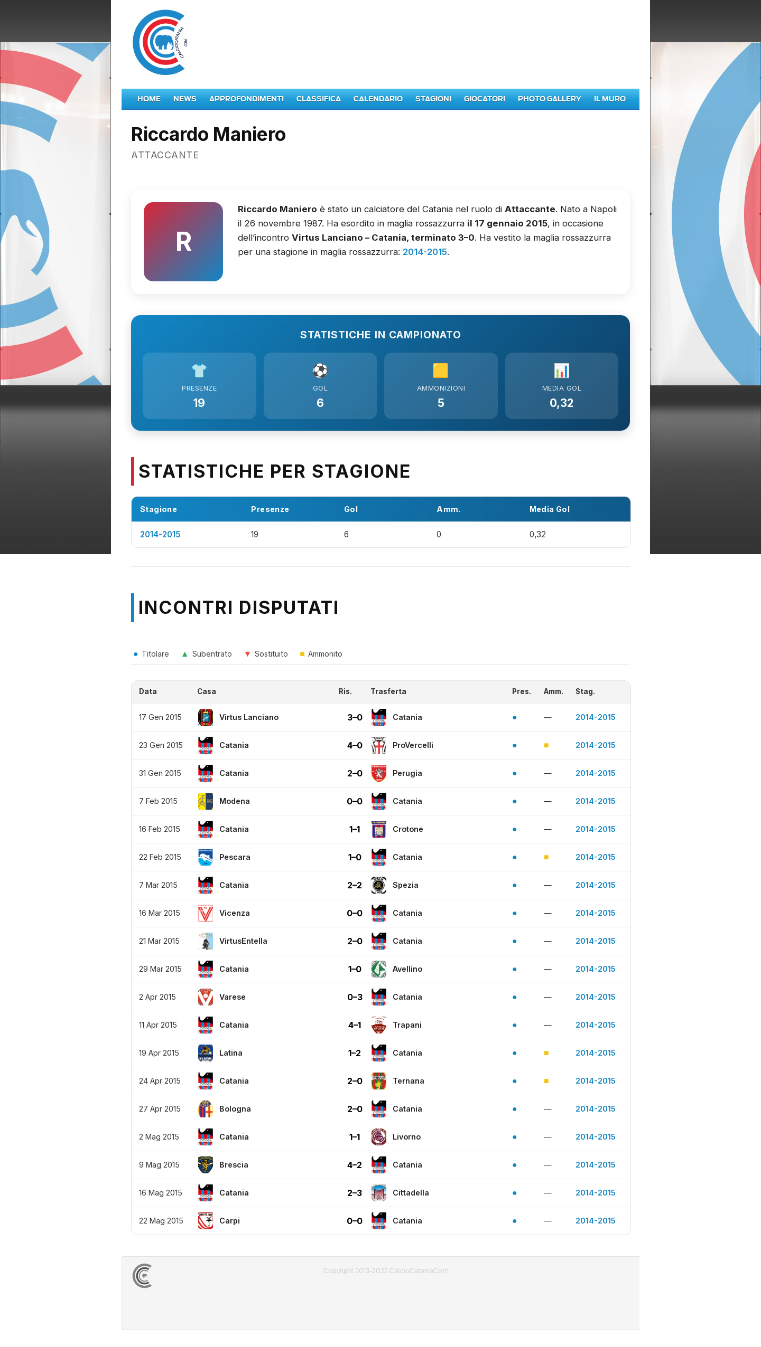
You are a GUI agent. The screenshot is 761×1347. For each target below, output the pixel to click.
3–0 (355, 718)
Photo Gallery (549, 98)
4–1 (354, 1026)
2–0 (355, 774)
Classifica (318, 98)
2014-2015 (425, 251)
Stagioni (433, 98)
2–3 (354, 1194)
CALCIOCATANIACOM (180, 1276)
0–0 (355, 802)
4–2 (354, 1166)
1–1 (354, 830)
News (185, 98)
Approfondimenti (246, 98)
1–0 (354, 858)
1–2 (354, 1054)
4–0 (355, 746)
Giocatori (484, 98)
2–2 (354, 886)
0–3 (355, 998)
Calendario (378, 98)
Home (149, 98)
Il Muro (610, 98)
